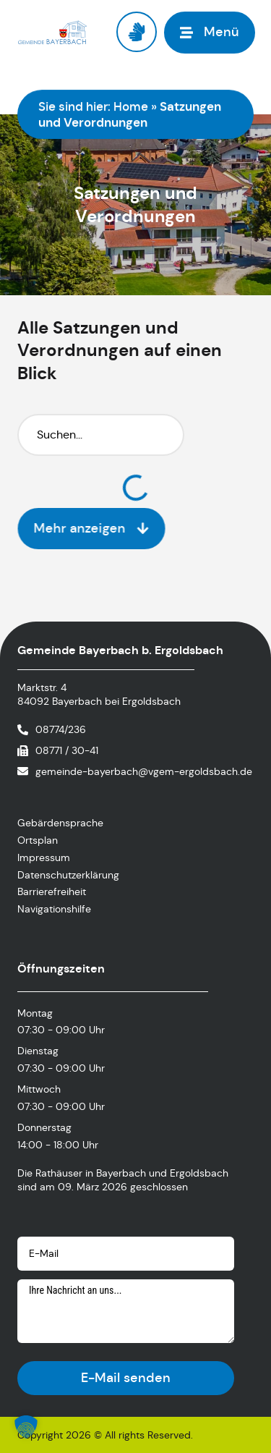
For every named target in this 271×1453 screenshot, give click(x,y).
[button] (26, 1427)
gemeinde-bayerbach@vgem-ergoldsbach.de (143, 771)
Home (130, 106)
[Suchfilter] (100, 435)
